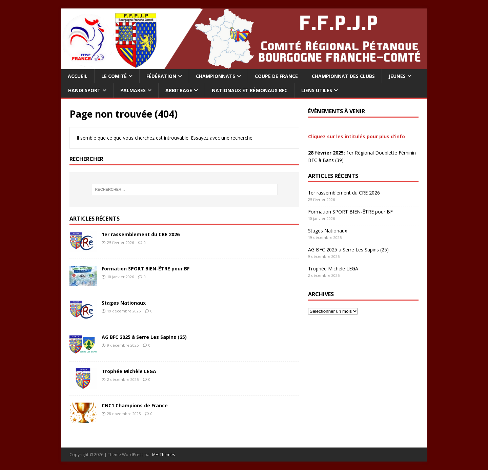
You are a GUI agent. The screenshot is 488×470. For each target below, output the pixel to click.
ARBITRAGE (178, 90)
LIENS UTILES (316, 90)
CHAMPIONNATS (215, 76)
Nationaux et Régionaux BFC (249, 90)
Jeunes (397, 76)
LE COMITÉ (114, 76)
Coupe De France (276, 76)
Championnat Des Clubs (343, 76)
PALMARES (133, 90)
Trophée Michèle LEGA (129, 371)
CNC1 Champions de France (135, 405)
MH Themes (163, 454)
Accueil (77, 76)
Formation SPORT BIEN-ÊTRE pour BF (145, 268)
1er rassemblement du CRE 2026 (141, 234)
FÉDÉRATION (161, 76)
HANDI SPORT (84, 90)
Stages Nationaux (124, 303)
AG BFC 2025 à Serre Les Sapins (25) (144, 337)
